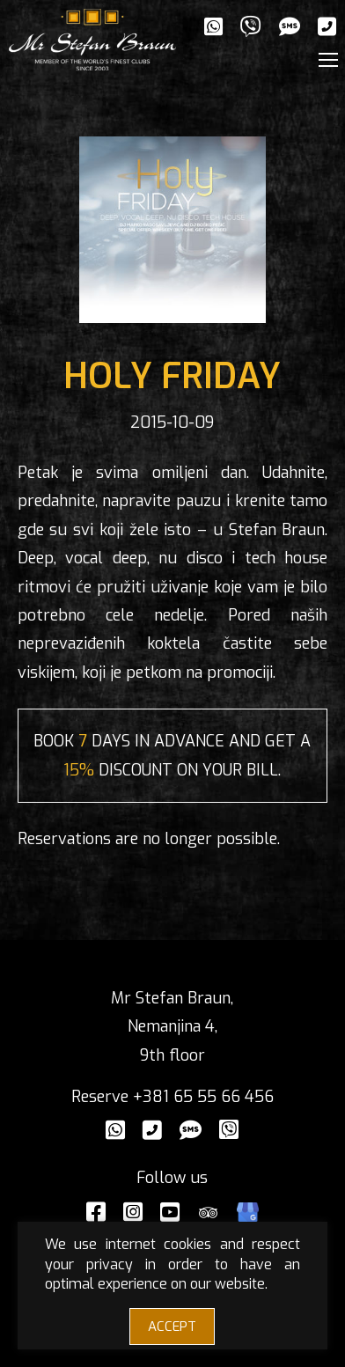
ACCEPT (172, 1326)
